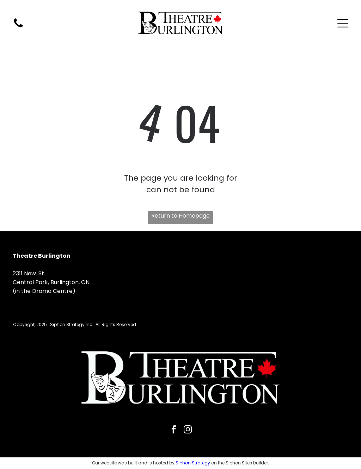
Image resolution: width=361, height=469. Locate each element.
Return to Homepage (180, 216)
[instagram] (188, 430)
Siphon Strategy (193, 463)
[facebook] (173, 430)
